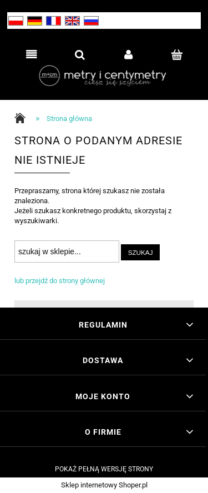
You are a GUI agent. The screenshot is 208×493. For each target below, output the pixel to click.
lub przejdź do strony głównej (59, 280)
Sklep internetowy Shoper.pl (104, 485)
